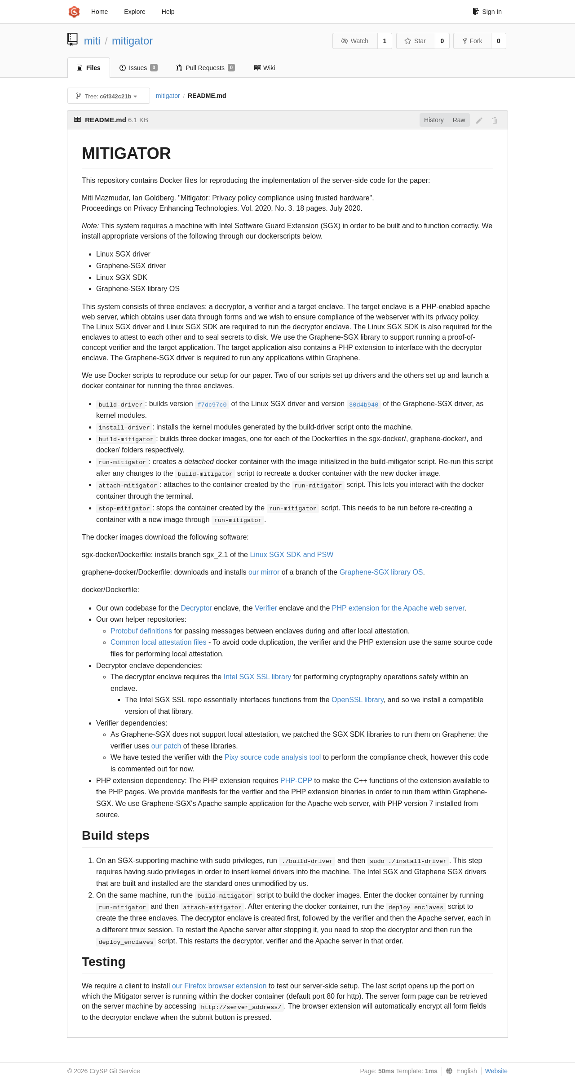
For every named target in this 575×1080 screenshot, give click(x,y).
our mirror (263, 572)
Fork (472, 40)
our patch (166, 746)
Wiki (264, 67)
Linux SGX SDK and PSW (291, 554)
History (434, 120)
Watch (354, 40)
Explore (134, 11)
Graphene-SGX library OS (381, 572)
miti (92, 41)
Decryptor (196, 608)
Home (99, 11)
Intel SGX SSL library (258, 677)
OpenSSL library (358, 700)
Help (168, 11)
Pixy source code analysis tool (273, 757)
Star (415, 40)
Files (89, 67)
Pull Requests (206, 68)
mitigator (132, 41)
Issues (138, 68)
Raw (459, 120)
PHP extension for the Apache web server (398, 608)
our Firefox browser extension (219, 986)
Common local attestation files (158, 642)
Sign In (487, 11)
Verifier (266, 608)
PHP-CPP (296, 780)
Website (496, 1071)
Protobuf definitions (141, 631)
